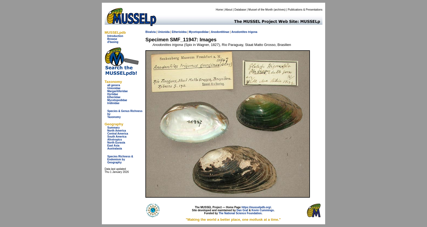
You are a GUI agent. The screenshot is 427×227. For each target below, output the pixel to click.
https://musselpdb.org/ (256, 207)
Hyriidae (112, 94)
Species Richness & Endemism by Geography (120, 159)
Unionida (164, 31)
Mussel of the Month (260, 9)
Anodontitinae (220, 31)
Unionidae (113, 88)
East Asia (113, 145)
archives (279, 9)
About (228, 9)
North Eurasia (116, 142)
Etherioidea (179, 31)
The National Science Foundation (240, 213)
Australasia (114, 148)
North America (116, 130)
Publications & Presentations (305, 9)
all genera (113, 85)
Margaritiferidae (117, 91)
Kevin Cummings (263, 210)
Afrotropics (114, 139)
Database (240, 9)
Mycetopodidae (117, 100)
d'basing (112, 42)
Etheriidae (113, 97)
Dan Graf (242, 210)
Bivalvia (150, 31)
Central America (117, 133)
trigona (252, 31)
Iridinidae (113, 103)
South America (116, 136)
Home (219, 9)
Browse (112, 39)
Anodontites (239, 31)
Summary (113, 127)
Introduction (115, 36)
